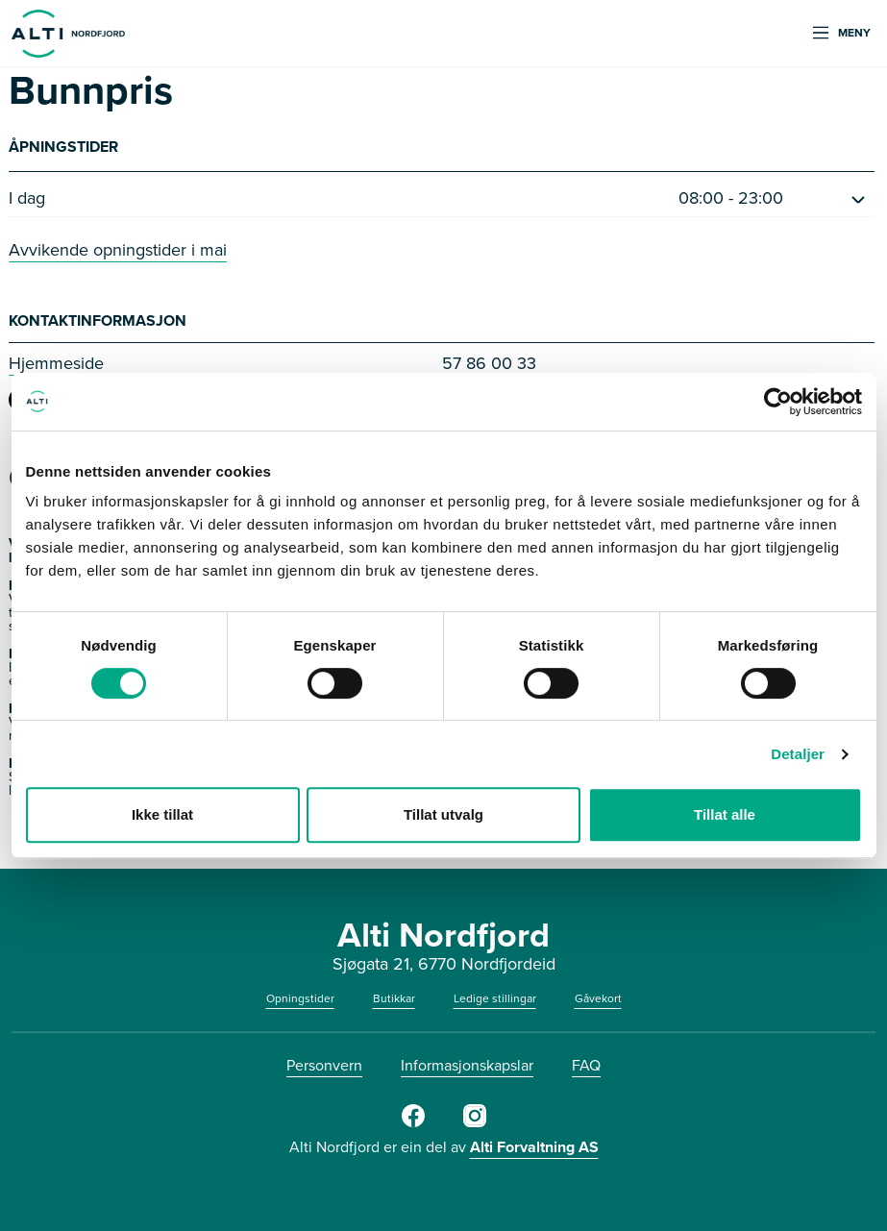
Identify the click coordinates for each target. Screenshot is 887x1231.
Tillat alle (724, 814)
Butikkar (394, 998)
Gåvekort (598, 998)
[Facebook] (413, 1123)
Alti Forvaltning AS (534, 1147)
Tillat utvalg (443, 814)
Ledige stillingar (495, 998)
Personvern (324, 1065)
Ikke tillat (162, 814)
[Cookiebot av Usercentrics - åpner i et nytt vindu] (778, 401)
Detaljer (798, 754)
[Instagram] (474, 1123)
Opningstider (300, 998)
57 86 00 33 (489, 363)
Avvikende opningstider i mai (118, 249)
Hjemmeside (56, 363)
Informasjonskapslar (467, 1065)
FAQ (586, 1065)
